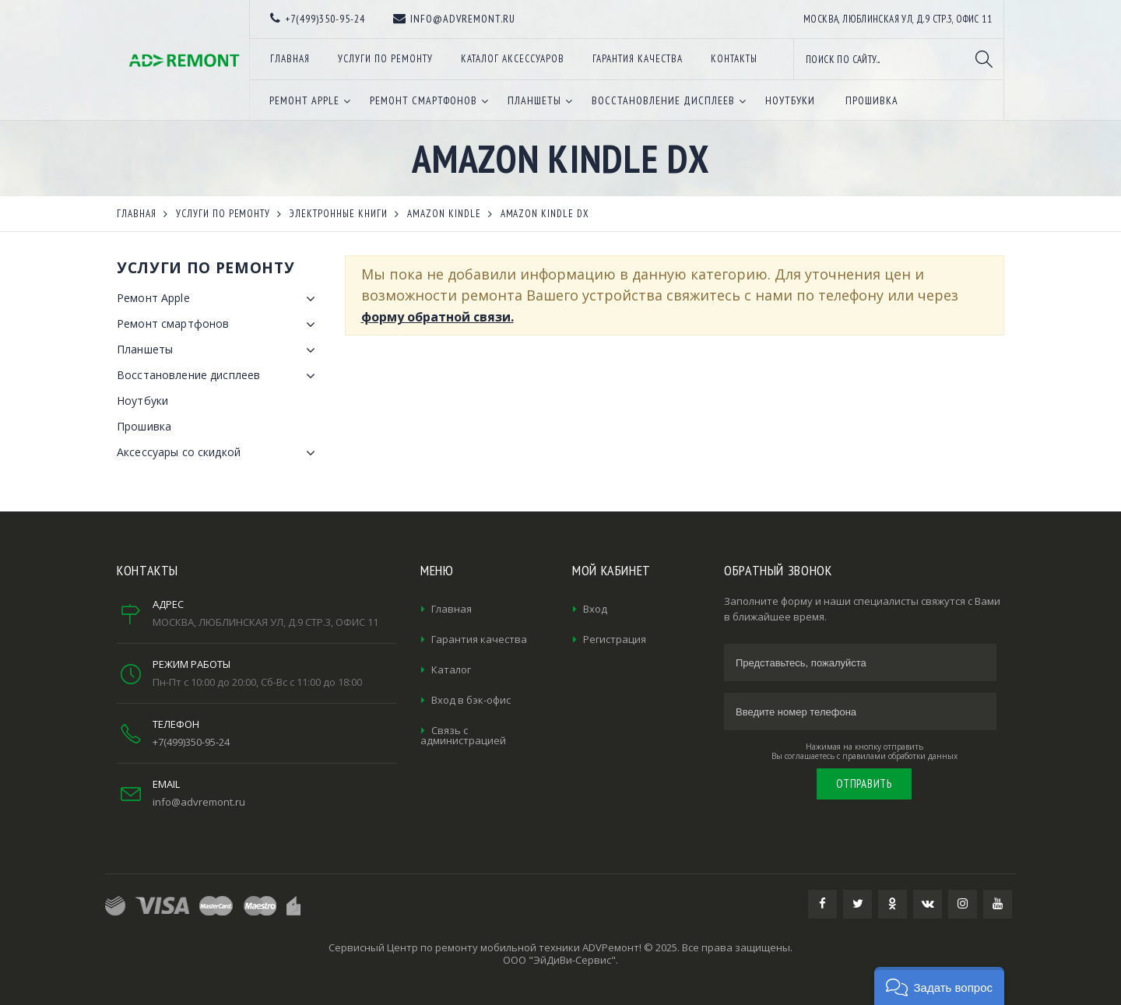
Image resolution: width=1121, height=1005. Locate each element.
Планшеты (219, 350)
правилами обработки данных (900, 755)
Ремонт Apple (219, 299)
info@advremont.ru (199, 802)
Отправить (864, 783)
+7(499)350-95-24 (191, 742)
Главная (451, 609)
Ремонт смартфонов (219, 325)
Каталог (451, 669)
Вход (595, 609)
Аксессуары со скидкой (219, 453)
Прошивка (144, 426)
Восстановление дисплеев (219, 376)
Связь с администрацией (463, 735)
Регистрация (614, 639)
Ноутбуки (142, 400)
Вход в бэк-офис (471, 700)
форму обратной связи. (437, 316)
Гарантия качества (479, 639)
